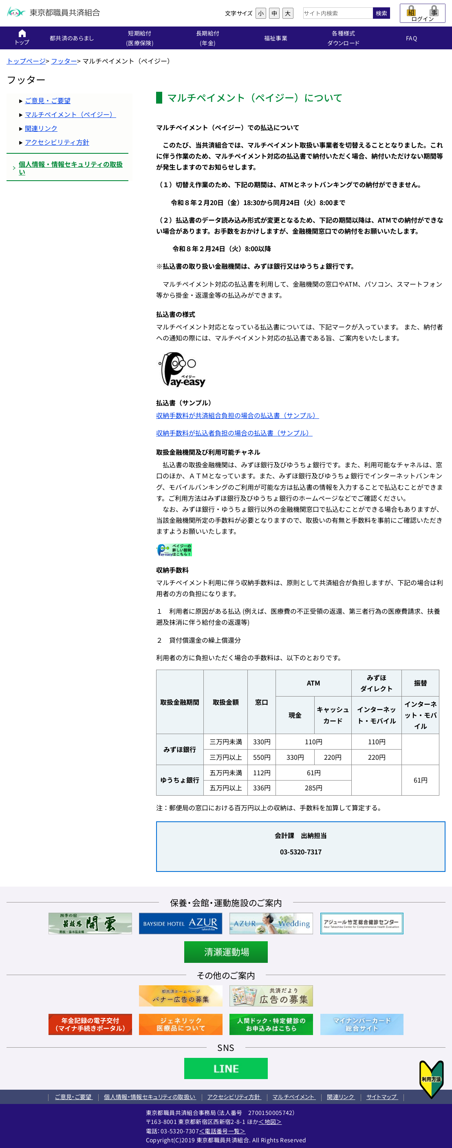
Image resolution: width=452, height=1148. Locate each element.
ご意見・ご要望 (48, 100)
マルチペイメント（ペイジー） (70, 114)
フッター (64, 61)
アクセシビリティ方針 (57, 142)
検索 (381, 13)
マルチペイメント (294, 1097)
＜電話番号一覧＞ (222, 1131)
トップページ (26, 61)
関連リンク (41, 128)
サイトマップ (382, 1097)
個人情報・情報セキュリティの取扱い (150, 1097)
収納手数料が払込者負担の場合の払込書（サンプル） (234, 433)
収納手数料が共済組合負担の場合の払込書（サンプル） (237, 415)
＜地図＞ (270, 1121)
